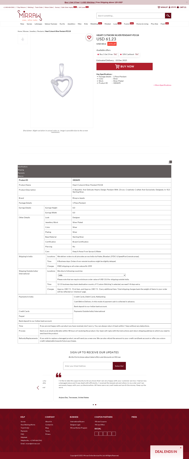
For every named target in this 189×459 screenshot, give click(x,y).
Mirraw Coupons (101, 422)
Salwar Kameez (51, 24)
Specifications (22, 167)
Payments (21, 173)
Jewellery (71, 24)
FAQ (22, 434)
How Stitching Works (28, 425)
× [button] (187, 2)
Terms (47, 431)
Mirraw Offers (100, 425)
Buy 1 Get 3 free (106, 54)
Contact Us (49, 425)
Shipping (21, 170)
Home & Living (142, 24)
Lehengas (38, 24)
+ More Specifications (162, 85)
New (22, 24)
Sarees (29, 24)
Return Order (49, 7)
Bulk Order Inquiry (67, 7)
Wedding (96, 23)
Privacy (48, 434)
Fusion (129, 23)
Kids (86, 24)
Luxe (117, 23)
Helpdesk (24, 437)
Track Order (39, 7)
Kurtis (62, 24)
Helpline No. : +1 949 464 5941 (31, 440)
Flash (165, 23)
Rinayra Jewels (79, 198)
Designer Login (75, 425)
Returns (20, 176)
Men (80, 24)
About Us (48, 422)
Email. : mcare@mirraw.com (30, 444)
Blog (47, 428)
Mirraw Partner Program (78, 428)
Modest (108, 24)
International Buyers (77, 422)
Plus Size (154, 24)
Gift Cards (84, 7)
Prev (39, 387)
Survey (57, 7)
